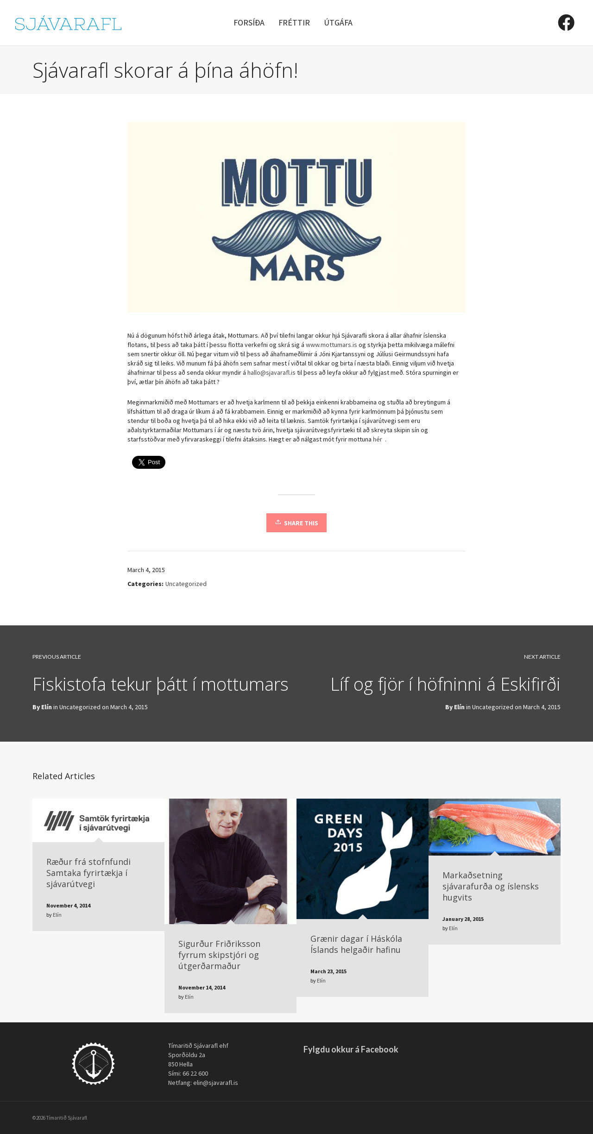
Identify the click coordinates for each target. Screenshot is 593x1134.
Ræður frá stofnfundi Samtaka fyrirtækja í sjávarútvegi (88, 872)
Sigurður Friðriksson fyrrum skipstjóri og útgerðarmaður (219, 954)
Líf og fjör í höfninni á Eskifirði (445, 684)
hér (378, 439)
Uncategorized (186, 584)
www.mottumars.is (332, 344)
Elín (459, 707)
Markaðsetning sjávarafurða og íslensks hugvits (490, 886)
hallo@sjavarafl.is (271, 372)
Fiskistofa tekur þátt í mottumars (160, 684)
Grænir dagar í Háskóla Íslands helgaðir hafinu (356, 944)
